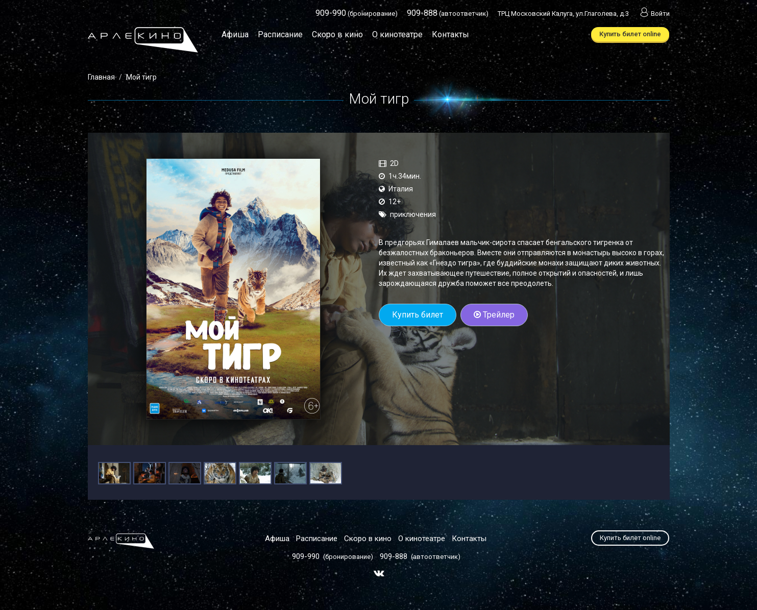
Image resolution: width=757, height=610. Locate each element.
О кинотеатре (397, 34)
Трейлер (494, 315)
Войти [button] (654, 13)
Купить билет (417, 315)
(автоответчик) (448, 13)
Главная (101, 77)
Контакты (450, 34)
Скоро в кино (337, 34)
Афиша (235, 34)
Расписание (280, 34)
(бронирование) (356, 13)
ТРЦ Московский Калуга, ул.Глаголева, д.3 (563, 13)
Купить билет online (630, 34)
